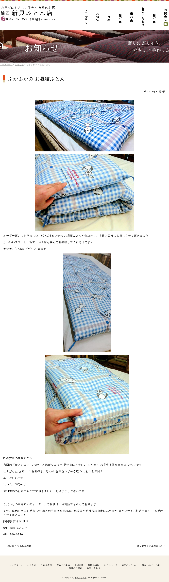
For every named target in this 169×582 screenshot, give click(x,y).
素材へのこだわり (143, 15)
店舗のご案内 (154, 15)
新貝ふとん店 (80, 578)
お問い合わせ (165, 13)
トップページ (86, 15)
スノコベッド (110, 565)
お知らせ (97, 15)
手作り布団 (108, 15)
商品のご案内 (120, 15)
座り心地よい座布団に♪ (151, 545)
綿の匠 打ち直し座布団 (17, 545)
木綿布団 (79, 565)
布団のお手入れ (131, 15)
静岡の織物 (93, 565)
